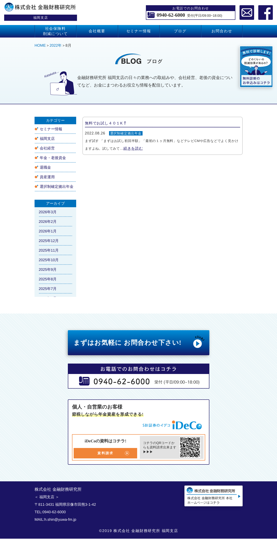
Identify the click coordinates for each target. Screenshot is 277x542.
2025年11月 (48, 250)
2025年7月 (47, 289)
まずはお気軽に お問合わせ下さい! (139, 341)
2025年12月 (48, 241)
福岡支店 (47, 139)
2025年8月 (47, 279)
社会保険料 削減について (55, 31)
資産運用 (47, 177)
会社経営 (47, 148)
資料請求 (105, 453)
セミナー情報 (138, 31)
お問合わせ (221, 31)
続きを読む (133, 148)
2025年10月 (48, 260)
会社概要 (97, 31)
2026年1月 (47, 231)
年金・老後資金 (53, 158)
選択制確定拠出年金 (126, 133)
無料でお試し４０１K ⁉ (105, 123)
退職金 (45, 167)
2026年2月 (47, 222)
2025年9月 (47, 269)
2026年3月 (47, 212)
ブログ (180, 31)
